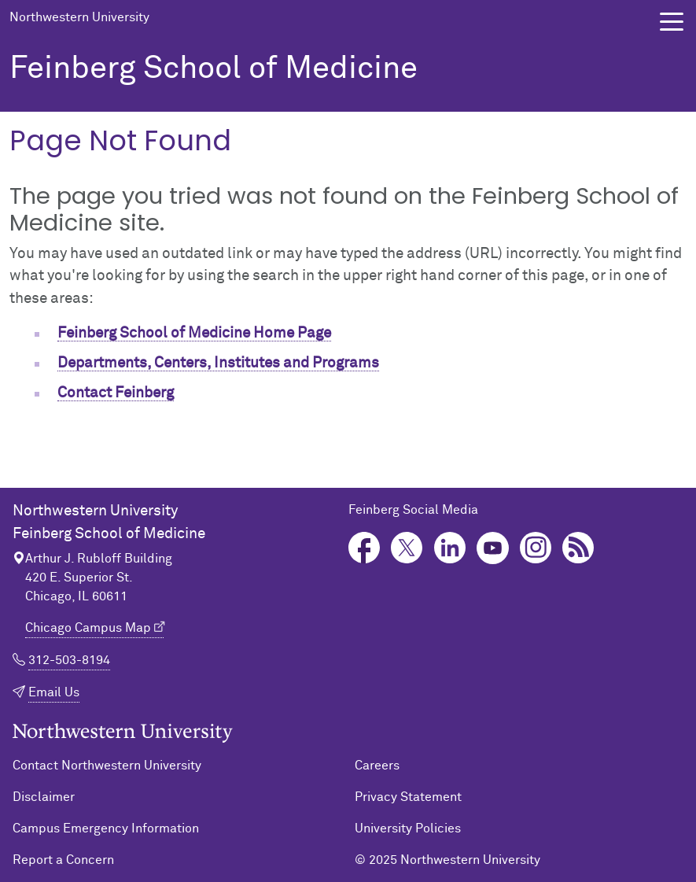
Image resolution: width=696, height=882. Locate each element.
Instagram (536, 548)
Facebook (364, 548)
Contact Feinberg (115, 393)
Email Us (53, 692)
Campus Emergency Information (106, 828)
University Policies (408, 828)
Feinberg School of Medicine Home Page (194, 333)
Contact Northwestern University (107, 765)
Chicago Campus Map (88, 628)
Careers (377, 765)
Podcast (578, 548)
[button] (671, 22)
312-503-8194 (69, 660)
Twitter (407, 548)
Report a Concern (63, 860)
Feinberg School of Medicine (213, 69)
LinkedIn (450, 548)
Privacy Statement (408, 797)
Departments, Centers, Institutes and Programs (218, 363)
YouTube (493, 548)
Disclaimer (44, 797)
